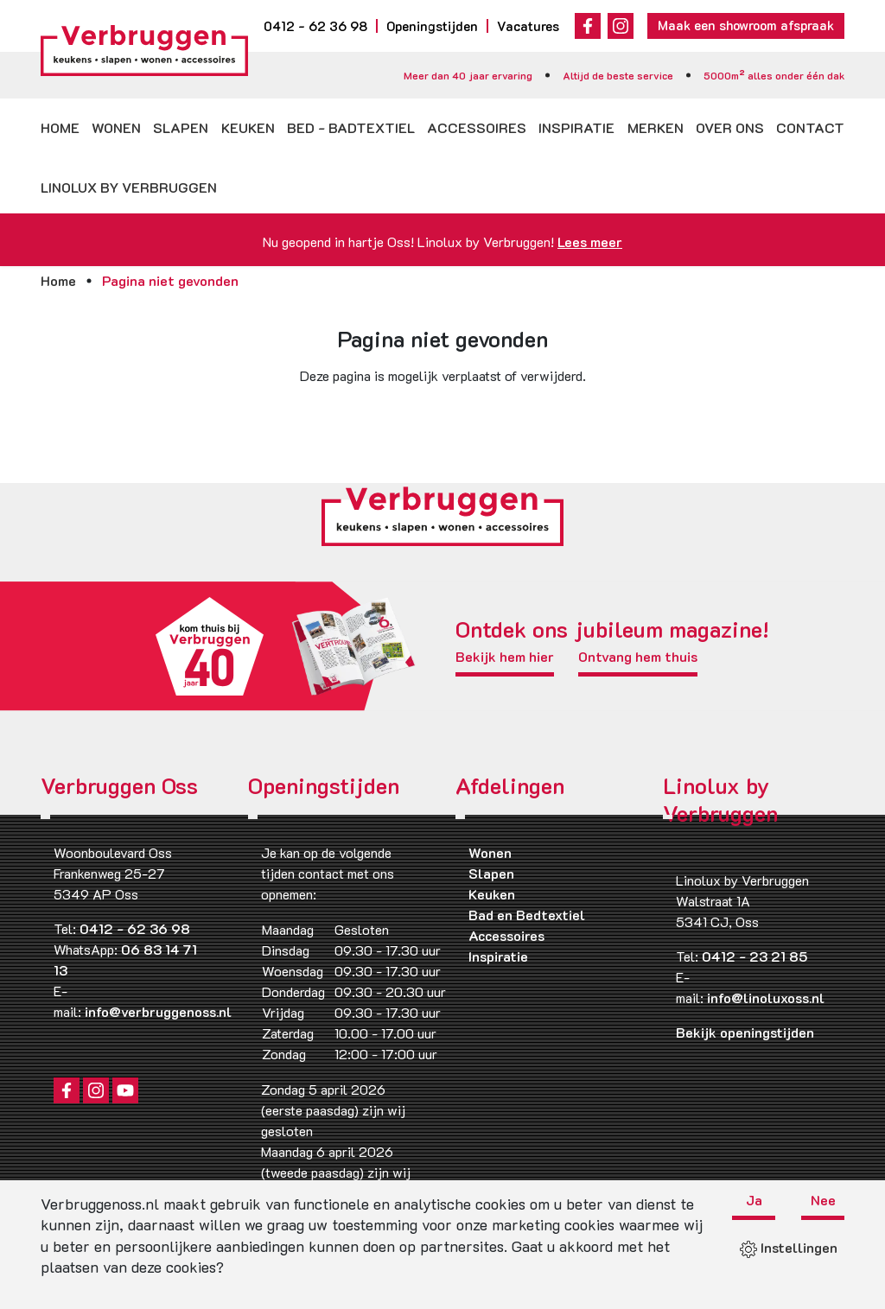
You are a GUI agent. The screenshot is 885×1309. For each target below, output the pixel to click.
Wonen (116, 127)
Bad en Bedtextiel (526, 914)
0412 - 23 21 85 (754, 956)
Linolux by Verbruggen (129, 187)
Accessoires (476, 127)
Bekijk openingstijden (745, 1032)
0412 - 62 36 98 (315, 26)
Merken (655, 127)
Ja (754, 1201)
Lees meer (589, 241)
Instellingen (788, 1247)
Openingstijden (432, 26)
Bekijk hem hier (504, 657)
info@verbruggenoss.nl (158, 1011)
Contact (810, 127)
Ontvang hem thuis (637, 657)
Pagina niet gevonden (170, 280)
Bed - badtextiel (351, 127)
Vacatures (528, 26)
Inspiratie (576, 127)
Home (60, 127)
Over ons (730, 127)
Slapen (180, 127)
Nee (823, 1201)
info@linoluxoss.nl (766, 997)
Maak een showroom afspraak (746, 25)
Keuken (248, 127)
